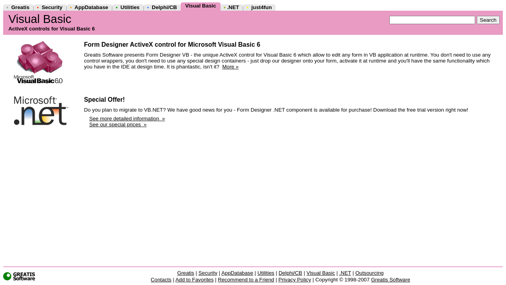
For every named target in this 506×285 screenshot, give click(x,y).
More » (230, 67)
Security (52, 7)
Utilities (130, 7)
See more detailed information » (127, 119)
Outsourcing (369, 273)
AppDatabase (91, 7)
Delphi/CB (164, 7)
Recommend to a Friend (246, 280)
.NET (233, 7)
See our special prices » (118, 124)
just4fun (261, 7)
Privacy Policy (294, 280)
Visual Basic (200, 6)
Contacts (161, 280)
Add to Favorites (195, 280)
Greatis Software (390, 280)
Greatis (20, 7)
